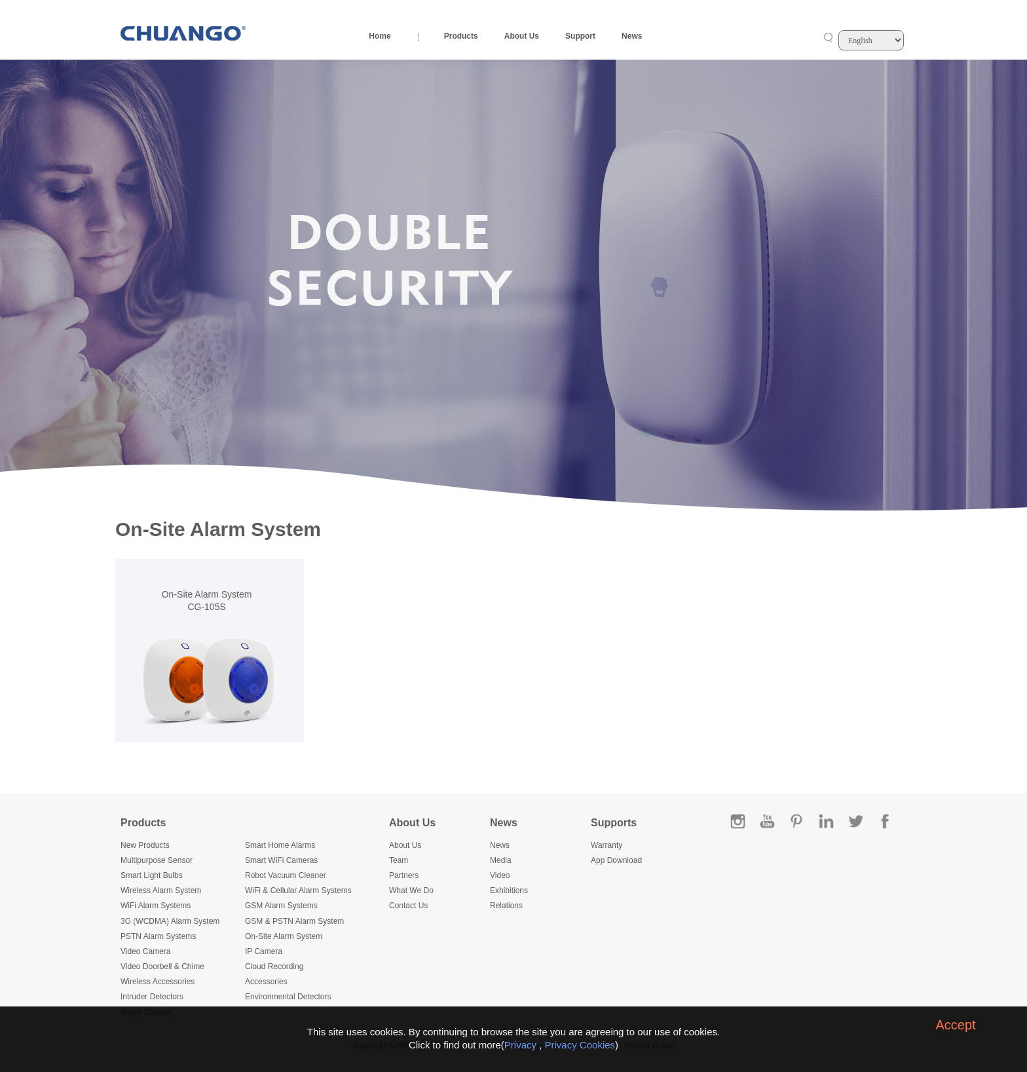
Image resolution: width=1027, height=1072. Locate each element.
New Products (145, 845)
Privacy (520, 1044)
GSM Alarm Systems (281, 905)
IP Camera (263, 951)
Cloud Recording (274, 966)
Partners (404, 875)
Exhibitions (509, 890)
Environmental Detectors (288, 996)
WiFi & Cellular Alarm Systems (298, 890)
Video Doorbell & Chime (162, 966)
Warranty (606, 845)
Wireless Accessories (158, 981)
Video (500, 875)
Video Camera (146, 951)
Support (580, 36)
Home (379, 36)
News (632, 36)
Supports (614, 822)
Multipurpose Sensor (157, 860)
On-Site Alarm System (283, 936)
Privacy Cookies (580, 1044)
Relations (506, 905)
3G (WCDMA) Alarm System (170, 921)
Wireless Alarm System (161, 890)
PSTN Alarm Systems (158, 936)
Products (461, 36)
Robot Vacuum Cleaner (285, 875)
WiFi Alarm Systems (156, 905)
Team (398, 860)
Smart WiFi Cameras (281, 860)
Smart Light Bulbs (152, 875)
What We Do (411, 890)
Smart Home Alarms (280, 845)
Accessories (266, 981)
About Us (521, 36)
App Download (616, 860)
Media (501, 860)
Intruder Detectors (152, 996)
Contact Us (408, 905)
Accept (955, 1025)
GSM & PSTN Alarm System (294, 921)
